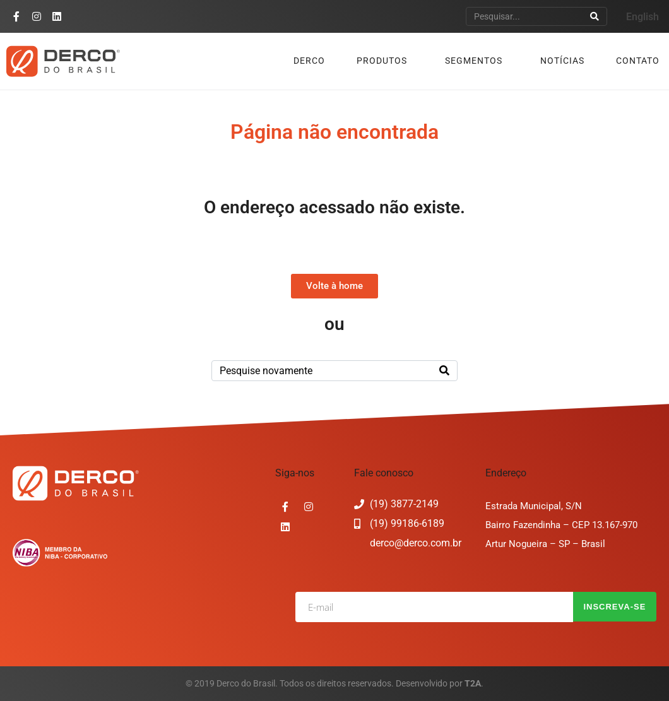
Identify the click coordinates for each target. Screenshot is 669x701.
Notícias (562, 61)
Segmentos (473, 61)
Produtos (382, 61)
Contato (638, 61)
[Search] (595, 16)
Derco (309, 61)
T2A (473, 683)
